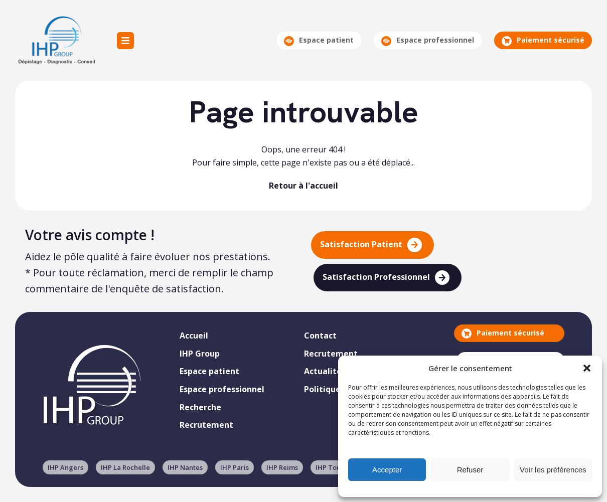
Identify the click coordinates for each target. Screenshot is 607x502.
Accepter (387, 469)
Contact (320, 335)
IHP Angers (65, 467)
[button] (587, 368)
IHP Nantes (185, 467)
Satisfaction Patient (371, 245)
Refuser (470, 469)
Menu (125, 40)
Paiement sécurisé (543, 40)
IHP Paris (234, 467)
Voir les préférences (553, 469)
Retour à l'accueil (303, 185)
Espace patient (319, 40)
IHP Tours (331, 467)
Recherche (200, 407)
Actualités (325, 371)
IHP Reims (282, 467)
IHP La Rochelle (125, 467)
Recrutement (206, 424)
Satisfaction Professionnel (386, 277)
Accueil (194, 335)
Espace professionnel (427, 40)
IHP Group (56, 40)
